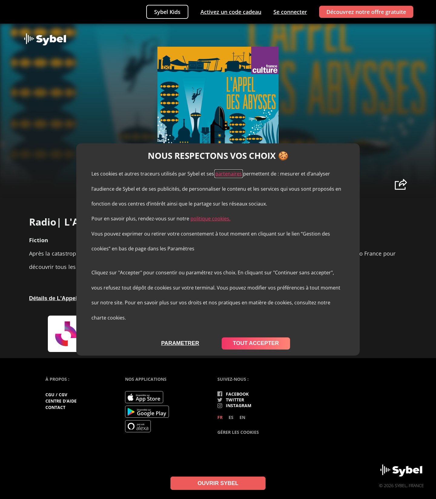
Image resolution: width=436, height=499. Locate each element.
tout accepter (256, 343)
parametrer (180, 343)
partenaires (228, 173)
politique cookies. (210, 218)
